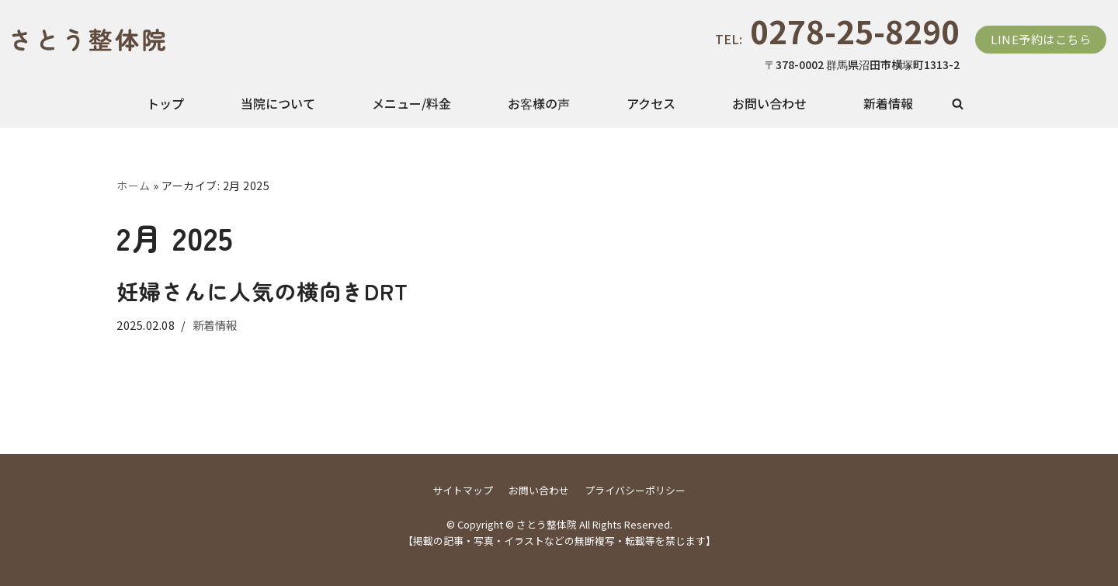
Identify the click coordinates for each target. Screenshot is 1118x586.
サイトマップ (462, 490)
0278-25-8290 (855, 31)
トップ (165, 103)
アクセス (651, 103)
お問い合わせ (769, 103)
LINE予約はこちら (1041, 39)
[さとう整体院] (76, 40)
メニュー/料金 (411, 103)
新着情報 (888, 103)
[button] (957, 103)
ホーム (133, 185)
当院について (278, 103)
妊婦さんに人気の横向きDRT (262, 291)
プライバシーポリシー (635, 490)
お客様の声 (539, 103)
